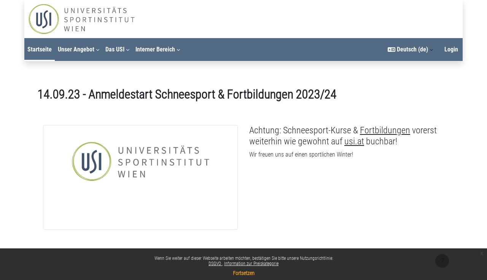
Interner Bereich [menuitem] (155, 49)
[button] (410, 49)
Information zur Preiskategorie (251, 263)
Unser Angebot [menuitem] (76, 49)
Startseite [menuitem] (39, 49)
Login (451, 49)
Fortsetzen (244, 273)
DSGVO (215, 263)
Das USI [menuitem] (114, 49)
